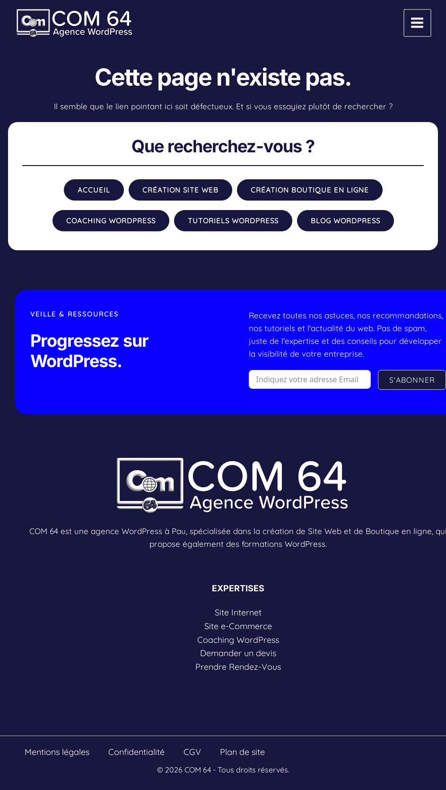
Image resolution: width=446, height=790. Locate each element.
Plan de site (242, 751)
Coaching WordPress (238, 639)
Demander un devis (238, 653)
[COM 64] (74, 23)
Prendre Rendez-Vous (238, 666)
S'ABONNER (412, 380)
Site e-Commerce (238, 626)
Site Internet (238, 612)
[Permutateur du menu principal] (418, 23)
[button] (94, 190)
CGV (192, 751)
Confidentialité (136, 751)
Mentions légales (57, 751)
